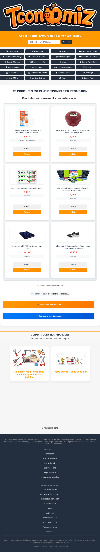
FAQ (50, 508)
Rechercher (67, 42)
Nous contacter (50, 504)
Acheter (27, 154)
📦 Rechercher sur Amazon (48, 304)
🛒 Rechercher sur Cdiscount (48, 316)
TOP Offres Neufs (50, 458)
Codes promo (50, 454)
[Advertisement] (50, 405)
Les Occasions (50, 468)
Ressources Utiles (50, 527)
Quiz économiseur (50, 489)
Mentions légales (50, 518)
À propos (50, 513)
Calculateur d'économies (50, 494)
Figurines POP (50, 473)
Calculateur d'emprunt (50, 499)
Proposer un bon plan (50, 477)
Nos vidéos (50, 532)
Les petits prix (50, 463)
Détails (26, 149)
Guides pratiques (50, 522)
